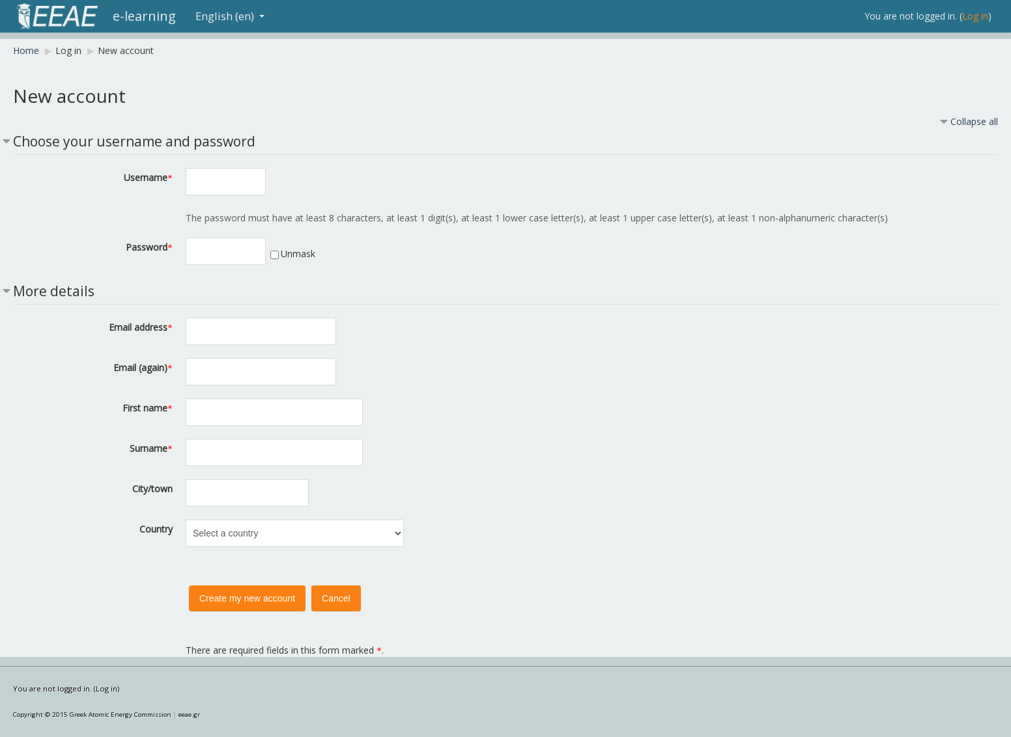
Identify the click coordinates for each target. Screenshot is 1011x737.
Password (149, 247)
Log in (975, 16)
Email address (141, 327)
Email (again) (143, 367)
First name (147, 408)
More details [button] (53, 291)
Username (148, 177)
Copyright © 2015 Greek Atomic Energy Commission (92, 714)
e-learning (144, 16)
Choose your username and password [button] (134, 141)
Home (26, 50)
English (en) (229, 15)
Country (156, 529)
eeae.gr (189, 714)
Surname (151, 448)
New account (126, 50)
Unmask (298, 253)
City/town (152, 488)
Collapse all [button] (974, 121)
